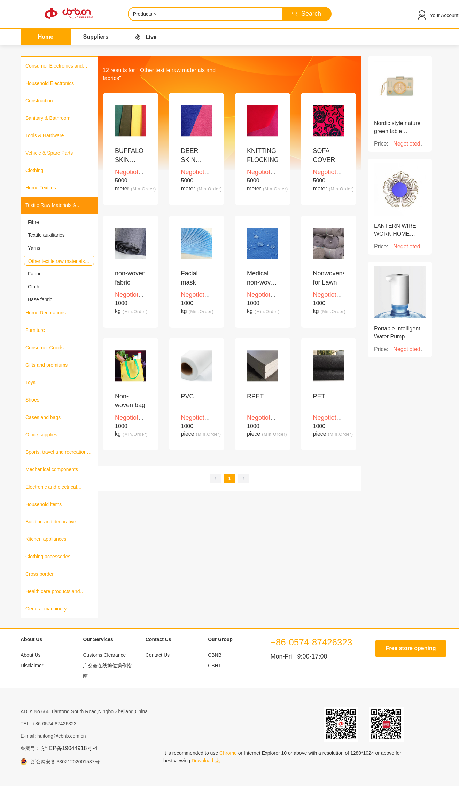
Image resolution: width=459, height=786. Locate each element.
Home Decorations (45, 313)
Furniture (35, 330)
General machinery (46, 609)
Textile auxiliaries (46, 235)
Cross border (39, 574)
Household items (43, 504)
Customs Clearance (104, 655)
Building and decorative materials (50, 522)
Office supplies (41, 434)
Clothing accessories (47, 556)
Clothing (34, 170)
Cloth (33, 286)
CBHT (214, 665)
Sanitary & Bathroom (47, 118)
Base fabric (40, 299)
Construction (39, 100)
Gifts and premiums (46, 365)
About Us (31, 655)
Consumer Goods (44, 347)
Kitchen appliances (46, 539)
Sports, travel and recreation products (56, 452)
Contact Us (158, 655)
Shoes (32, 400)
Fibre (33, 222)
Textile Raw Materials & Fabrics (50, 205)
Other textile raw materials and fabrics (56, 261)
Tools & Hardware (44, 135)
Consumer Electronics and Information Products (54, 66)
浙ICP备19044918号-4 (69, 748)
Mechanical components (51, 469)
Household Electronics (49, 83)
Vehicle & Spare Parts (49, 153)
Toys (30, 382)
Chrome (228, 753)
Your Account (444, 15)
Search (306, 13)
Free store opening (411, 648)
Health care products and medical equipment (52, 592)
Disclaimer (32, 665)
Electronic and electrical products (51, 487)
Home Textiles (40, 187)
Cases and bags (43, 417)
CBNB (214, 655)
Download (206, 760)
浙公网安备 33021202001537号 (63, 761)
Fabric (34, 274)
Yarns (34, 248)
